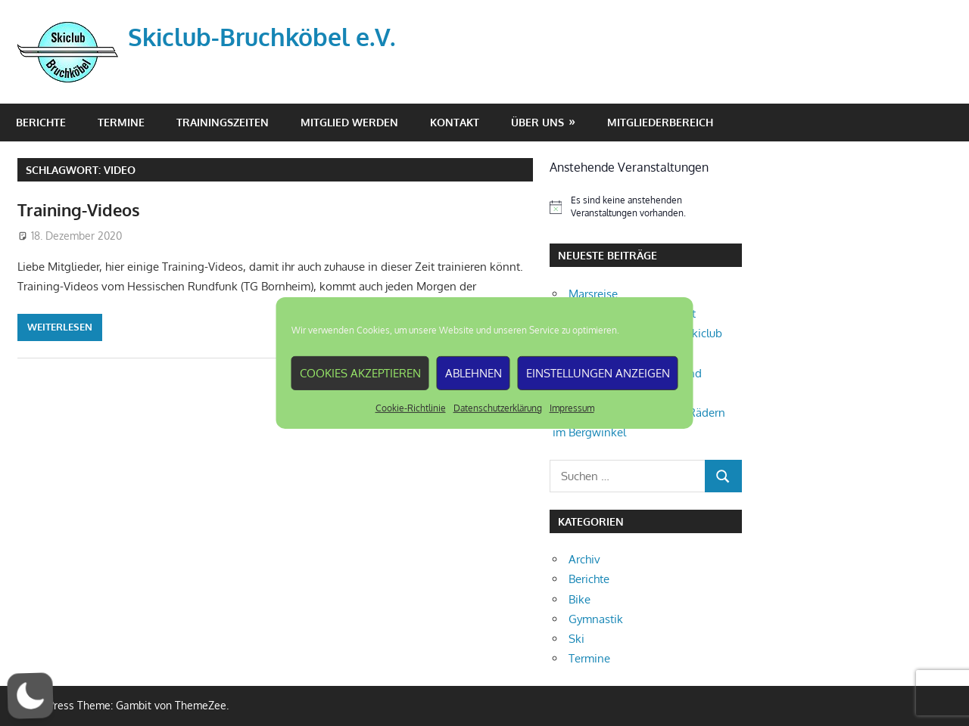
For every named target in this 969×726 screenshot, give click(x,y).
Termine (121, 122)
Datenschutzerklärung (497, 408)
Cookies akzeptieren (360, 372)
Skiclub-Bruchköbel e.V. (261, 36)
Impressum (572, 408)
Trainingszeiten (222, 122)
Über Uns (537, 122)
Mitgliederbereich (660, 122)
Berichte (41, 122)
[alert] (646, 206)
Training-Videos (78, 209)
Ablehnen (473, 372)
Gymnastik (596, 619)
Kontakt (454, 122)
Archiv (584, 559)
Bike (579, 599)
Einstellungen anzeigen (598, 372)
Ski (576, 638)
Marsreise (593, 294)
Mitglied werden (349, 122)
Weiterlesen (59, 327)
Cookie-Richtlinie (410, 408)
